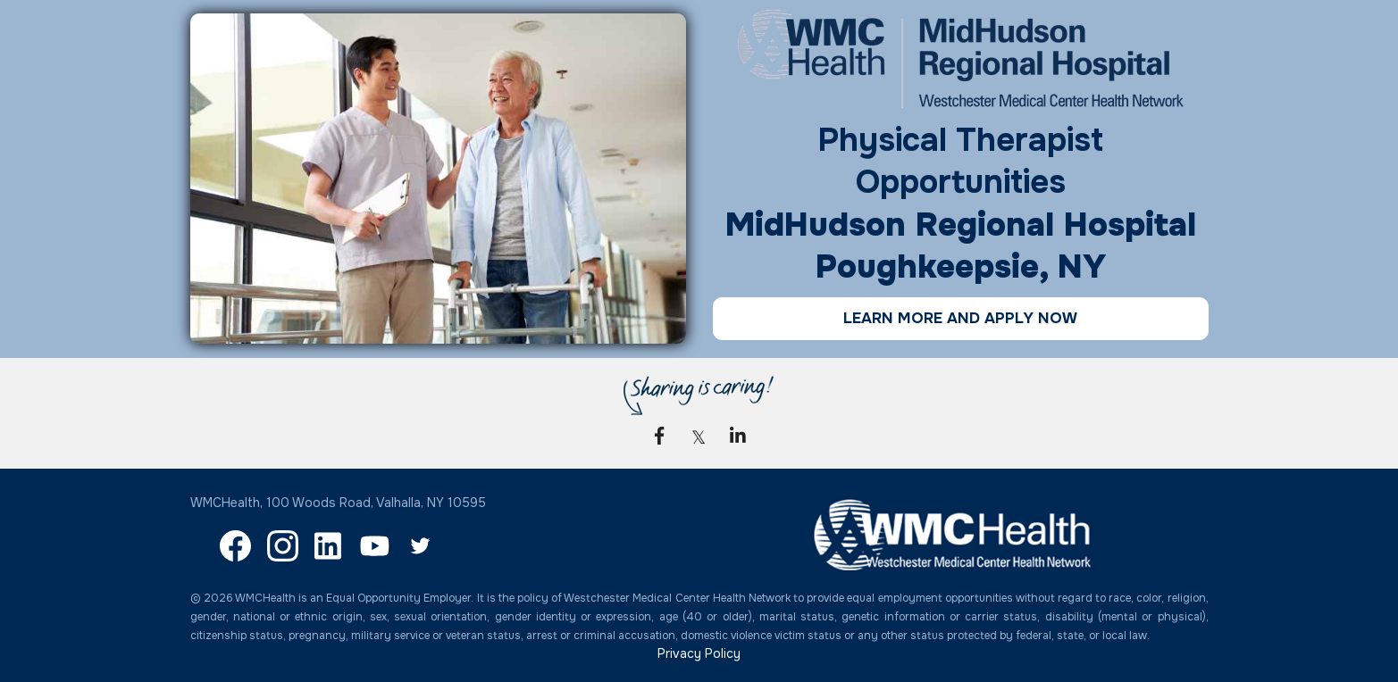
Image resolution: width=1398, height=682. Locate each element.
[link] (659, 435)
